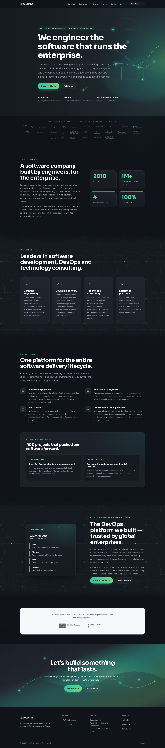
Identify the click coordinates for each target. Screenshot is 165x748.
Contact (114, 4)
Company (72, 4)
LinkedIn (125, 720)
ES (125, 4)
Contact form (67, 724)
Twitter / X (126, 724)
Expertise (83, 4)
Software (94, 4)
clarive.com (126, 729)
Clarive (104, 4)
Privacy (142, 743)
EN (121, 4)
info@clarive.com (69, 720)
